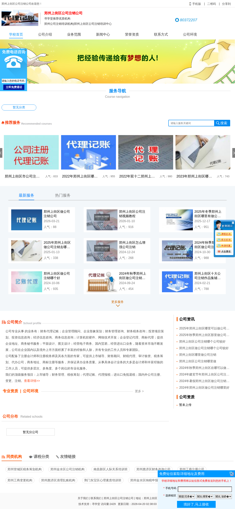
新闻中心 (103, 34)
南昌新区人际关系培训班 (111, 469)
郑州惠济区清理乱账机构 (58, 480)
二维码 (211, 3)
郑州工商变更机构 (20, 480)
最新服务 (26, 195)
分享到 (226, 3)
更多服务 (117, 301)
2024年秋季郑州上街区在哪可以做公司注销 (205, 367)
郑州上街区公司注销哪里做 (197, 361)
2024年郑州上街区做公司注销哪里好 (204, 387)
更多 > (139, 391)
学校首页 (16, 34)
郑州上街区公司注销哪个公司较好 (202, 341)
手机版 (195, 3)
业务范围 (74, 34)
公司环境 (190, 34)
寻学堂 (96, 504)
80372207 (186, 20)
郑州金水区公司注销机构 (67, 469)
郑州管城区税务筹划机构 (25, 469)
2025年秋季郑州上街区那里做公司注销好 (205, 335)
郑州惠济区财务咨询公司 (153, 469)
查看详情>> (32, 380)
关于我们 (83, 498)
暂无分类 (19, 107)
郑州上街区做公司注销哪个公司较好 (204, 348)
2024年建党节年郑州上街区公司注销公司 (205, 374)
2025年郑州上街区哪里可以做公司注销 (205, 328)
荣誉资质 (132, 34)
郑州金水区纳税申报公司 (147, 480)
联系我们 (96, 498)
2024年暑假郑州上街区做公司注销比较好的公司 (205, 381)
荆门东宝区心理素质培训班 (102, 480)
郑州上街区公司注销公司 (119, 498)
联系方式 (161, 34)
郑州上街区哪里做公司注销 (197, 354)
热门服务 (63, 195)
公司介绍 (45, 34)
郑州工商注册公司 (192, 469)
